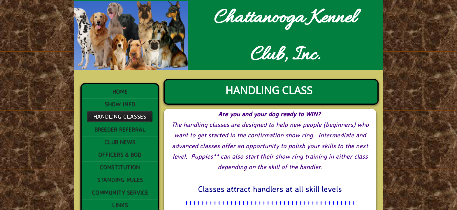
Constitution (120, 167)
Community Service (120, 192)
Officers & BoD (119, 154)
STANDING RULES (120, 179)
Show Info (120, 104)
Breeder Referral (119, 129)
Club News (119, 142)
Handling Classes (119, 116)
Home (119, 91)
